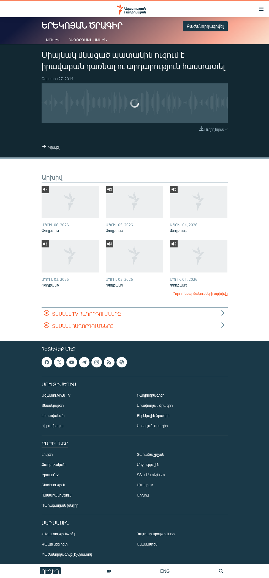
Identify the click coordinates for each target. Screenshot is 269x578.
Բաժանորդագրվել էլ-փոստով (67, 554)
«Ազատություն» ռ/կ (58, 534)
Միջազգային (148, 464)
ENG (165, 571)
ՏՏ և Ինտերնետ (151, 475)
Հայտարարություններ (156, 534)
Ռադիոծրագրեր (150, 395)
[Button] (50, 148)
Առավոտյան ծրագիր (155, 405)
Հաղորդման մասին (88, 39)
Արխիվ (53, 39)
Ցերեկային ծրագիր (153, 415)
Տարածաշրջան (150, 454)
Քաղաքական (53, 464)
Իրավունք (50, 475)
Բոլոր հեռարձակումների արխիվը (200, 293)
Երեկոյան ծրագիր (152, 426)
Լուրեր (47, 454)
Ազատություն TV (56, 395)
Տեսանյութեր (53, 405)
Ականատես (147, 544)
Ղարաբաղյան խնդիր (60, 505)
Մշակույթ (145, 485)
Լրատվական (53, 415)
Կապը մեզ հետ (55, 544)
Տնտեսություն (53, 485)
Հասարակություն (56, 495)
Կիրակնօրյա (53, 426)
